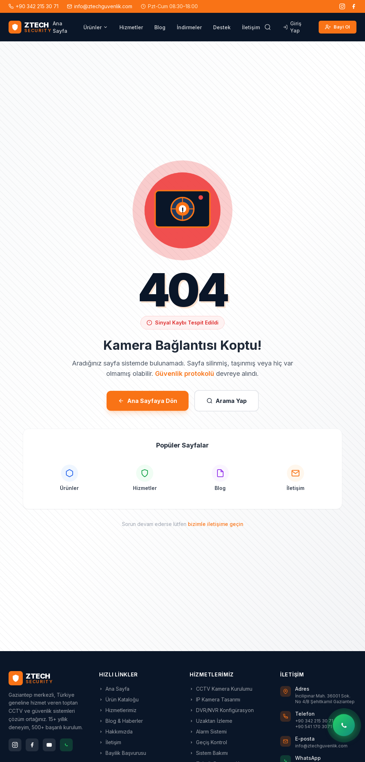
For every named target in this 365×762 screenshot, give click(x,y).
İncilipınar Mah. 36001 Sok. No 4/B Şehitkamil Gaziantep (325, 698)
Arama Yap (226, 400)
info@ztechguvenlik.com (99, 6)
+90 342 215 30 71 (33, 6)
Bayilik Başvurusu (122, 753)
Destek (222, 27)
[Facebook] (353, 6)
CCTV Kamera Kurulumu (221, 689)
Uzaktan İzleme (211, 721)
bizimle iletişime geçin (215, 524)
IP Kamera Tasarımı (215, 699)
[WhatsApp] (66, 744)
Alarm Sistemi (208, 731)
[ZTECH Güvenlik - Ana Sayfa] (30, 27)
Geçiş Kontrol (208, 742)
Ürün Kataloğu (119, 699)
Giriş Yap (292, 27)
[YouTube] (49, 744)
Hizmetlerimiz (118, 710)
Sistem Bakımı (209, 753)
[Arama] (267, 27)
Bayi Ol (337, 27)
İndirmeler (189, 27)
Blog (159, 27)
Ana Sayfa (60, 27)
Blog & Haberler (121, 721)
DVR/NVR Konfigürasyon (222, 710)
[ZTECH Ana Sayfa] (47, 678)
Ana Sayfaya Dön (147, 400)
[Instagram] (342, 6)
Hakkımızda (116, 731)
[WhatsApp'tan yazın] (344, 725)
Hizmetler (131, 27)
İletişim (251, 27)
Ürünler (95, 27)
